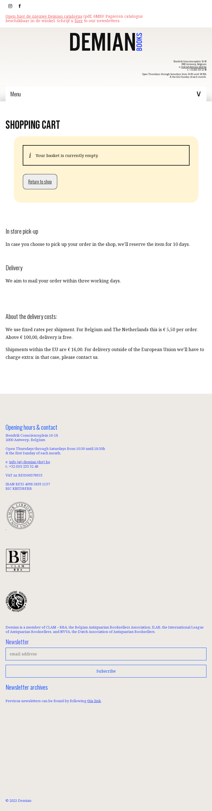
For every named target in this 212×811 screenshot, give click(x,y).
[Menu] (106, 94)
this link (94, 700)
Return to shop (40, 181)
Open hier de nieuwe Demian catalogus (44, 16)
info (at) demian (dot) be (193, 66)
